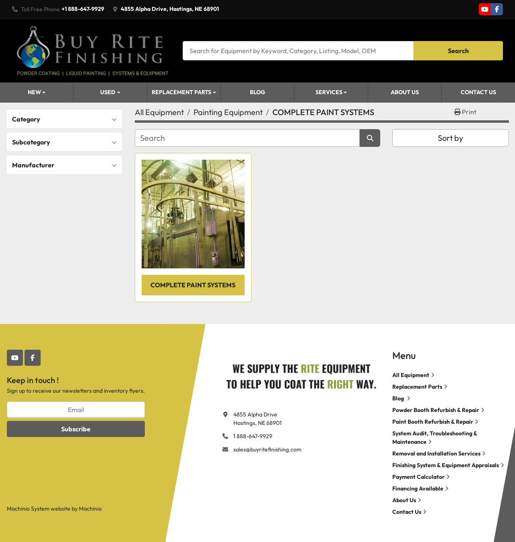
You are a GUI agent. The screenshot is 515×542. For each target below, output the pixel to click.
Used (107, 92)
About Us (405, 92)
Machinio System (28, 508)
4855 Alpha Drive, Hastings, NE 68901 (170, 8)
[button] (36, 92)
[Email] (76, 410)
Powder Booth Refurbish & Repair (435, 410)
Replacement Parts (181, 92)
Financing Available (417, 488)
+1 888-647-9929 (83, 8)
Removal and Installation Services (436, 453)
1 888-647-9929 (252, 436)
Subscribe (76, 429)
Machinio (90, 508)
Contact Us (478, 92)
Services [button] (328, 92)
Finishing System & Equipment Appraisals (445, 465)
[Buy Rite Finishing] (300, 374)
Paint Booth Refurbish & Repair (432, 421)
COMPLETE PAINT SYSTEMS (192, 285)
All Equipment (410, 375)
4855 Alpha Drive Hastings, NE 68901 (257, 419)
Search (458, 51)
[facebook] (497, 9)
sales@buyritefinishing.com (267, 449)
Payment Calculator (418, 476)
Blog (257, 92)
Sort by (450, 138)
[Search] (298, 50)
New (34, 92)
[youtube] (485, 9)
